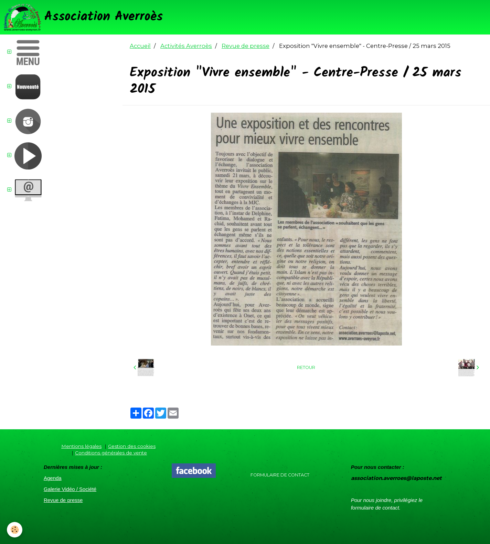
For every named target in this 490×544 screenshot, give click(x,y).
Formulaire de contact (280, 475)
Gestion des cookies (132, 446)
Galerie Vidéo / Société (70, 489)
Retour (306, 367)
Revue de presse (245, 45)
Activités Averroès (186, 45)
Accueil (140, 45)
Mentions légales (81, 446)
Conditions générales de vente (111, 452)
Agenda (53, 478)
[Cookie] (14, 529)
